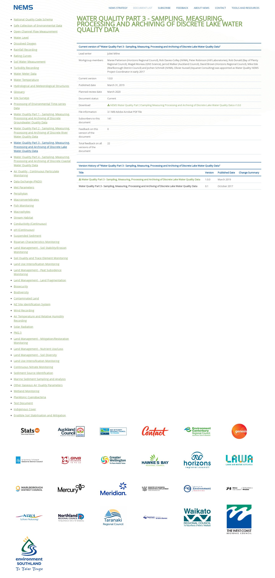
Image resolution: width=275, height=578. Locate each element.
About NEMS (201, 8)
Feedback (182, 8)
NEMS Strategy (118, 8)
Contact (220, 8)
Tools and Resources (245, 8)
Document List (142, 8)
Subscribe (164, 8)
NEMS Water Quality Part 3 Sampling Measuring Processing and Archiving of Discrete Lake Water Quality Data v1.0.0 (174, 105)
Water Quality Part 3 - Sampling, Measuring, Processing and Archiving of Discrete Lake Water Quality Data (139, 179)
